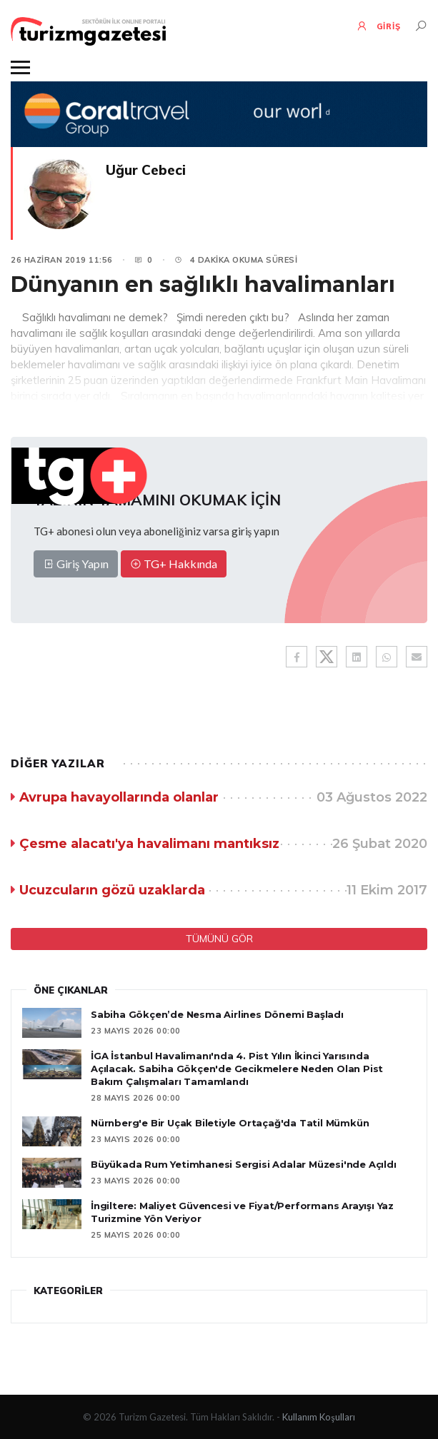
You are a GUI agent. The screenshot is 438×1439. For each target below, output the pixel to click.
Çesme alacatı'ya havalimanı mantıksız (149, 844)
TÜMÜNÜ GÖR (219, 938)
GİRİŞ (378, 25)
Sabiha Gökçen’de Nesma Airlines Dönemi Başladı (217, 1014)
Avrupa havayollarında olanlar (119, 797)
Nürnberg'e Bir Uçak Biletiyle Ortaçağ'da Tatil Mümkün (230, 1123)
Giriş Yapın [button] (76, 563)
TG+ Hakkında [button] (173, 563)
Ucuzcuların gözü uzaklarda (112, 890)
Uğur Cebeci (146, 169)
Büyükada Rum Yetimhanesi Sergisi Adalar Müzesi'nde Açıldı (244, 1164)
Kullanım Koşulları (318, 1417)
